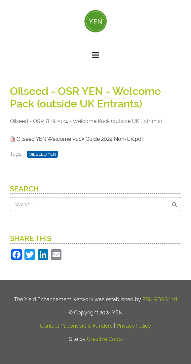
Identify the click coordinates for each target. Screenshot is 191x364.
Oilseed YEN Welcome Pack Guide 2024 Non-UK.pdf (80, 139)
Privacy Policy (134, 326)
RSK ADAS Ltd (159, 299)
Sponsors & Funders (88, 326)
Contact (49, 326)
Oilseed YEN (42, 154)
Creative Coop (104, 339)
